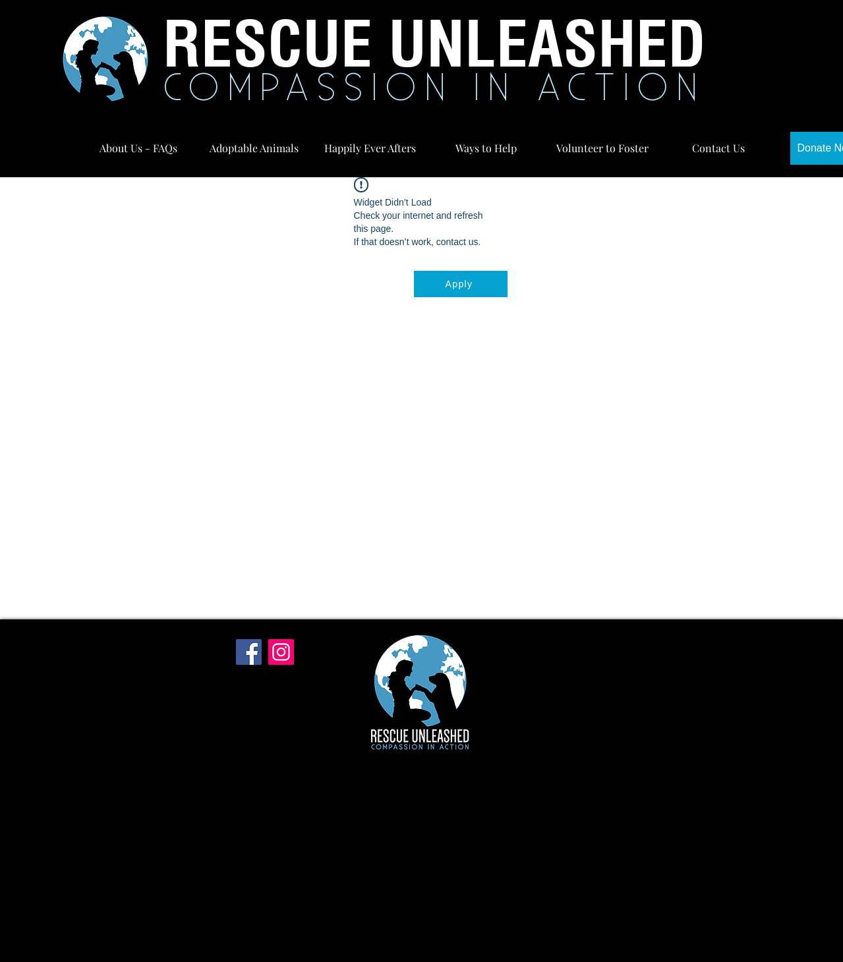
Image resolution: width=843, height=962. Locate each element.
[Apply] (461, 284)
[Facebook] (249, 652)
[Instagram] (281, 652)
